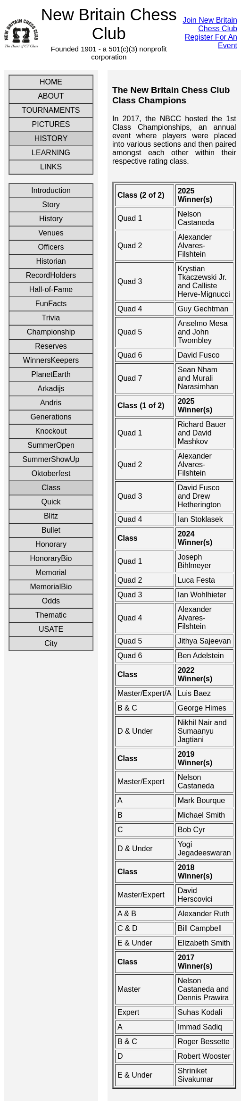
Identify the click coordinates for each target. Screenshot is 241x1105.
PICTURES (50, 124)
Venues (51, 233)
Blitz (51, 516)
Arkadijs (51, 389)
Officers (51, 247)
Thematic (50, 615)
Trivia (51, 318)
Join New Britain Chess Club (210, 24)
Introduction (51, 190)
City (51, 643)
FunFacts (51, 304)
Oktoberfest (51, 473)
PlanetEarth (51, 374)
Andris (50, 403)
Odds (51, 601)
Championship (51, 332)
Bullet (51, 530)
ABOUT (50, 96)
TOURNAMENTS (51, 110)
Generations (50, 417)
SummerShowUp (51, 459)
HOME (51, 82)
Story (51, 205)
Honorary (50, 544)
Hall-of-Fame (51, 289)
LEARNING (50, 153)
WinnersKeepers (51, 360)
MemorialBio (51, 587)
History (51, 219)
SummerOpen (51, 445)
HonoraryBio (51, 558)
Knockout (51, 431)
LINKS (51, 167)
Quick (51, 502)
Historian (51, 261)
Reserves (51, 346)
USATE (51, 629)
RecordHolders (51, 275)
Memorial (50, 573)
